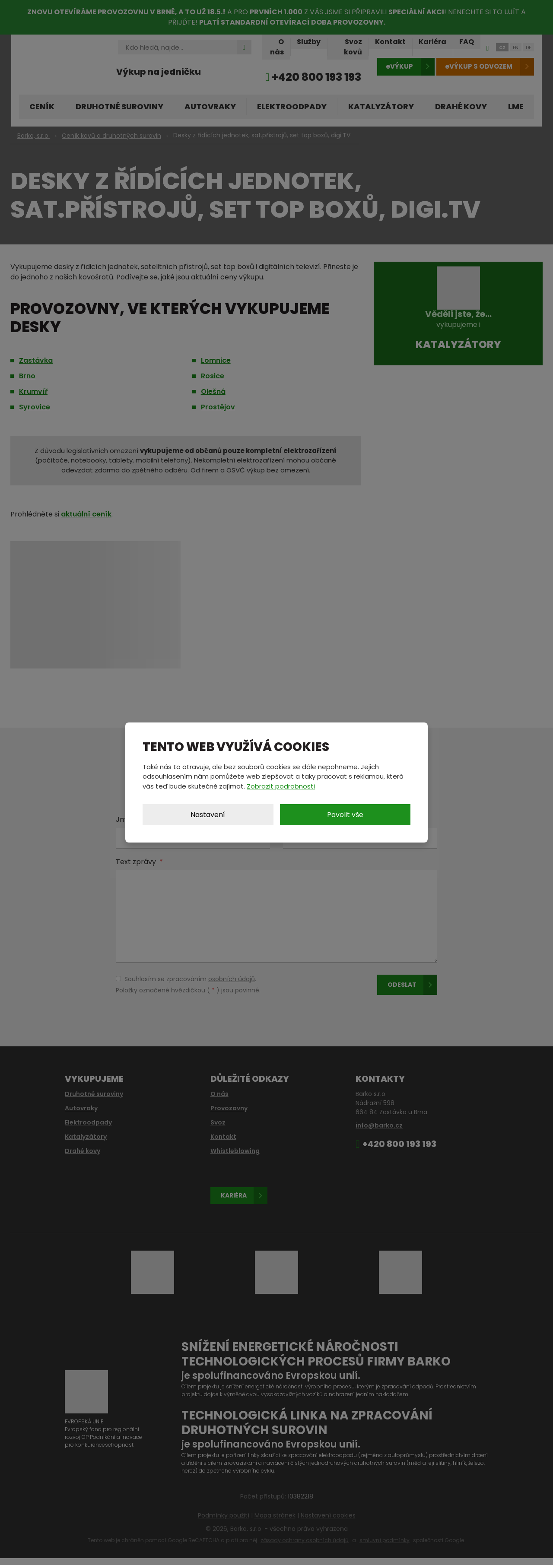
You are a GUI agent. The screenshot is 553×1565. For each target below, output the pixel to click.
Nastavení (208, 815)
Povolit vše (345, 815)
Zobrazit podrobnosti (281, 786)
